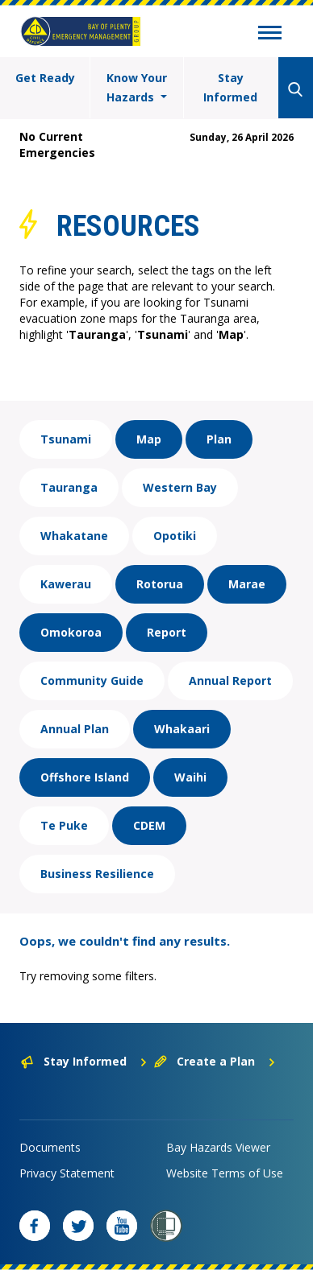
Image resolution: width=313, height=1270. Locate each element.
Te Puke (64, 825)
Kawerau (65, 584)
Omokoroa (71, 632)
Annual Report (230, 680)
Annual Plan (74, 728)
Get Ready (45, 77)
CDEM (149, 825)
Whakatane (74, 535)
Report (166, 632)
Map (148, 439)
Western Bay (180, 487)
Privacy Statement (67, 1173)
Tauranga (69, 487)
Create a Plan (215, 1061)
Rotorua (159, 584)
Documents (50, 1147)
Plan (219, 439)
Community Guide (92, 680)
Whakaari (182, 728)
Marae (246, 584)
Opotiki (174, 535)
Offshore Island (84, 777)
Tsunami (65, 439)
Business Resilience (97, 873)
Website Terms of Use (224, 1173)
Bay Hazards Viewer (218, 1147)
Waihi (190, 777)
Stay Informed (230, 87)
